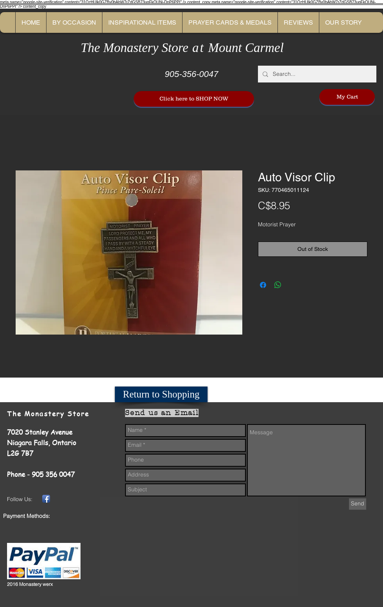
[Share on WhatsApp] (278, 285)
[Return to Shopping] (161, 394)
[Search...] (316, 74)
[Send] (357, 504)
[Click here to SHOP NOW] (194, 99)
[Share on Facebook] (263, 285)
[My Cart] (347, 97)
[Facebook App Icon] (46, 499)
